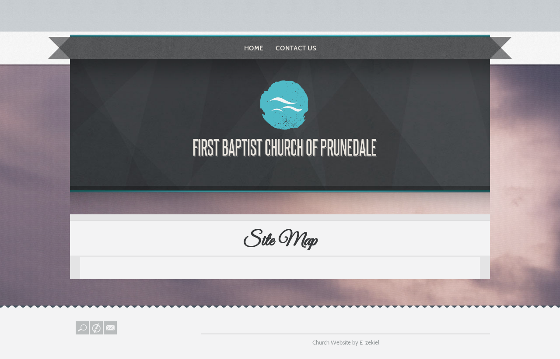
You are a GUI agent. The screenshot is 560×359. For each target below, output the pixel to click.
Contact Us (296, 48)
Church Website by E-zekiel (345, 342)
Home (253, 48)
